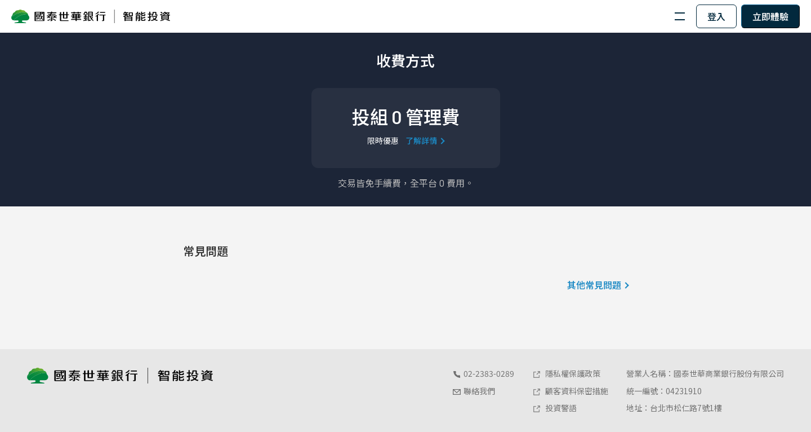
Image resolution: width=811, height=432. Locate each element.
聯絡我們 (473, 390)
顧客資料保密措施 (570, 390)
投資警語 (554, 407)
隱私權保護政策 (566, 373)
